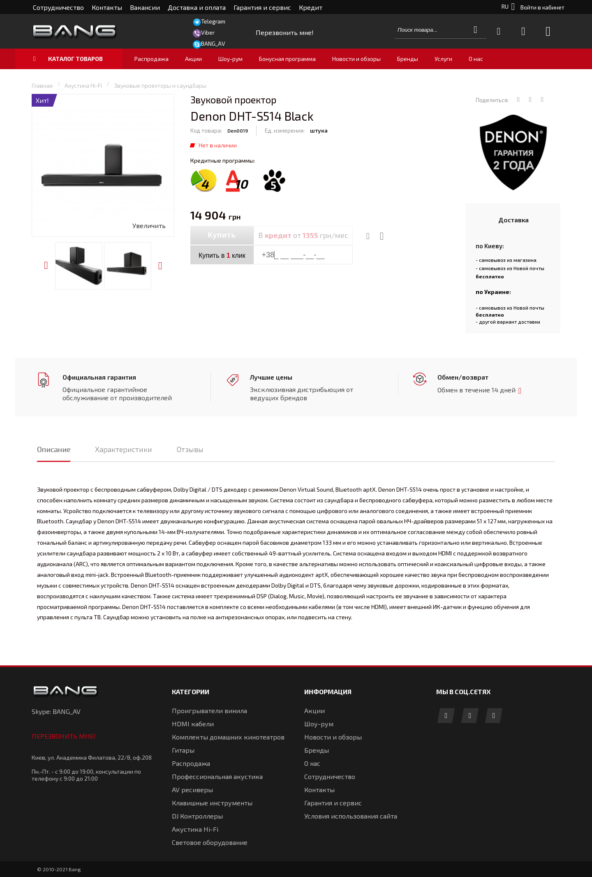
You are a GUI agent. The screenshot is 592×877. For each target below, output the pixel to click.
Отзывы (190, 449)
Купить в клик (222, 255)
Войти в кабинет (542, 7)
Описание (53, 449)
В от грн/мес (303, 235)
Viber (208, 32)
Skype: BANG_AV (56, 711)
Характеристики (123, 449)
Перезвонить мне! (64, 736)
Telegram (213, 21)
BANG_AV (213, 43)
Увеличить (149, 225)
